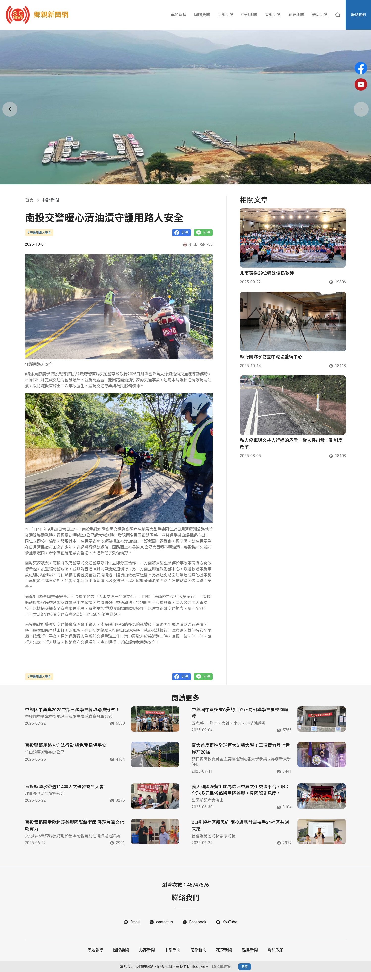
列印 (190, 244)
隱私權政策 (221, 966)
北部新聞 (226, 14)
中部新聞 (249, 14)
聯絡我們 (358, 15)
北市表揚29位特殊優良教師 (267, 273)
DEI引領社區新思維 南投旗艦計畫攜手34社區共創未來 (240, 826)
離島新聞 (320, 14)
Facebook (197, 922)
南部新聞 (273, 14)
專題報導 (178, 14)
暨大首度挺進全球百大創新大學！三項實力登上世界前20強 (241, 749)
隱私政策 (276, 950)
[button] (179, 179)
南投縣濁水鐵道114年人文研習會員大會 (64, 786)
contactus (164, 922)
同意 (244, 967)
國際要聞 (202, 14)
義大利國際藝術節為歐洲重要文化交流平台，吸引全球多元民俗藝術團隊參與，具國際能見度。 (241, 790)
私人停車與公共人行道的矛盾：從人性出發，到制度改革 (291, 443)
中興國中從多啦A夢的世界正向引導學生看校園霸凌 (240, 713)
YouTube (230, 922)
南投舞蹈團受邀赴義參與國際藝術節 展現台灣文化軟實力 (74, 826)
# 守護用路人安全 (39, 232)
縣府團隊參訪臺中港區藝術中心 (271, 356)
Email (135, 922)
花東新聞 (296, 14)
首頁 (29, 200)
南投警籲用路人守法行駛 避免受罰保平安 (65, 745)
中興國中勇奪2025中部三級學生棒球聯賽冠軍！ (72, 709)
